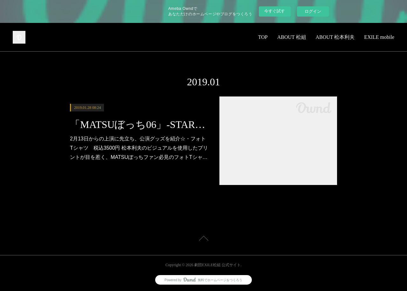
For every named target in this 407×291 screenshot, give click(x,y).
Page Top (203, 239)
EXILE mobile (379, 37)
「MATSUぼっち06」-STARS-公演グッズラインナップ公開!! (139, 124)
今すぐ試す (274, 11)
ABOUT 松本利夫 (335, 37)
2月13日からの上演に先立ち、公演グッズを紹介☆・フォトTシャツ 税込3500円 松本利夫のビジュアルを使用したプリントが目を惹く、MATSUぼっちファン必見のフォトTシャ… (139, 148)
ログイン (313, 11)
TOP (263, 37)
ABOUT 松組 (291, 37)
